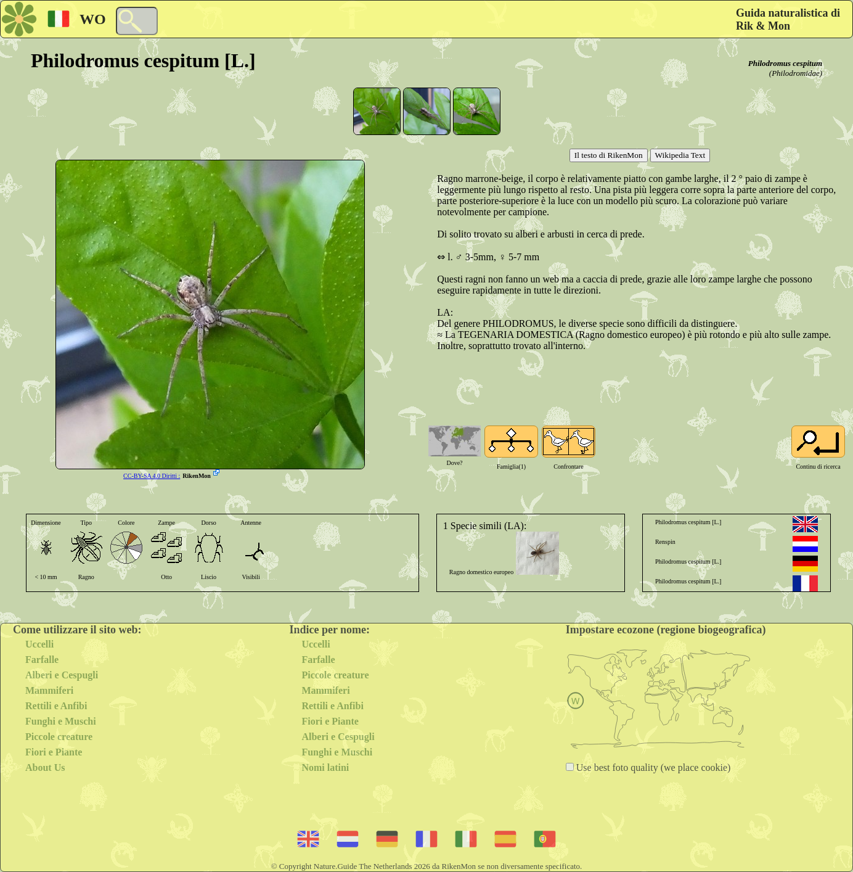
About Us (45, 767)
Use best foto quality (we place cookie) (652, 767)
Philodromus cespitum (785, 63)
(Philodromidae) (795, 73)
